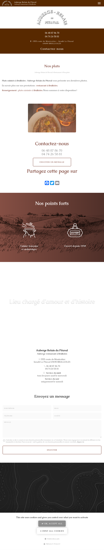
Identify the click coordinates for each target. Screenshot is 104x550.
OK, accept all (52, 523)
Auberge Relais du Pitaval (28, 3)
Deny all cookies (52, 531)
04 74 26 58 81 (52, 36)
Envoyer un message (52, 162)
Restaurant (57, 72)
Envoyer (52, 450)
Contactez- (52, 49)
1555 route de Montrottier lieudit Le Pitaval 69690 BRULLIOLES (53, 42)
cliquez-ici (80, 442)
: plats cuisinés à (22, 90)
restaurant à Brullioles (46, 85)
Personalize (52, 539)
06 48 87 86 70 (52, 32)
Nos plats (66, 72)
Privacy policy (52, 544)
